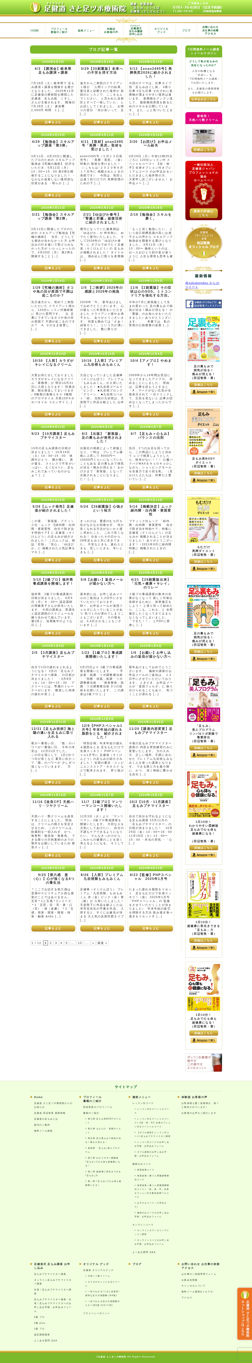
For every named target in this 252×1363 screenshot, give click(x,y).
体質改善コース (146, 1170)
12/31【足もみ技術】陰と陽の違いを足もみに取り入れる (53, 732)
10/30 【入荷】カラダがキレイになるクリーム (53, 362)
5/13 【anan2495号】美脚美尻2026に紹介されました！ (151, 72)
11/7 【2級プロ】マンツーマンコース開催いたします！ (102, 805)
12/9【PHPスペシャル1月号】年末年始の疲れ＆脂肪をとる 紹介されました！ (102, 731)
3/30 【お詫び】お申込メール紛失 (151, 143)
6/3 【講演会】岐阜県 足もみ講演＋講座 (55, 70)
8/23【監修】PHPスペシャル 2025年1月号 (151, 876)
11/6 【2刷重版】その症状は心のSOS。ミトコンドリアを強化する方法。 (151, 291)
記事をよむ (53, 122)
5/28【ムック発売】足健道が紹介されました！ (53, 508)
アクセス (186, 1297)
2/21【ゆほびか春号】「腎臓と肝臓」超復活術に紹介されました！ (102, 218)
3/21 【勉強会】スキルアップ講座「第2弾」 (53, 216)
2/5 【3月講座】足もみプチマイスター (53, 654)
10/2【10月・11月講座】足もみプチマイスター (150, 803)
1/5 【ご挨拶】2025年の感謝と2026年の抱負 (102, 289)
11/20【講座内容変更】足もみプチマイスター (151, 730)
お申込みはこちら (203, 99)
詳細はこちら (204, 149)
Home (38, 1097)
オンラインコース (143, 1224)
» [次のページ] (93, 943)
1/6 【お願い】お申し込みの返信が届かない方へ (151, 654)
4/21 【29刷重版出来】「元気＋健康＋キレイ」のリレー (151, 583)
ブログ (137, 1264)
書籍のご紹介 (91, 1113)
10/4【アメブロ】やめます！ (150, 362)
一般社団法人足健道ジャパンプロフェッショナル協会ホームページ (203, 172)
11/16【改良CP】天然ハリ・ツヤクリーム (53, 803)
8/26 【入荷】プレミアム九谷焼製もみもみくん (102, 876)
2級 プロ (39, 1317)
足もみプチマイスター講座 (50, 1274)
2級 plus (40, 1323)
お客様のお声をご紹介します (198, 1113)
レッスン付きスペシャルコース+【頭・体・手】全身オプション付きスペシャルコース (152, 1123)
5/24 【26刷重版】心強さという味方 (102, 508)
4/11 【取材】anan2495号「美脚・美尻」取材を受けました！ (102, 145)
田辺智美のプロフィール (98, 1107)
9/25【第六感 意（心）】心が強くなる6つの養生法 (53, 878)
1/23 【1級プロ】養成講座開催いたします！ (102, 654)
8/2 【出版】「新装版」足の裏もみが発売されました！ (102, 437)
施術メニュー (141, 1097)
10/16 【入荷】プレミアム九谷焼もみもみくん (102, 362)
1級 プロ (39, 1328)
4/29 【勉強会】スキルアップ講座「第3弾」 (53, 143)
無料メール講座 (43, 1131)
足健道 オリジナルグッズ (98, 1270)
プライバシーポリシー (96, 1313)
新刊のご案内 (42, 1125)
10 (80, 943)
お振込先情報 (189, 1280)
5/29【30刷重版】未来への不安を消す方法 (102, 70)
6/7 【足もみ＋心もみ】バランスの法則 (151, 435)
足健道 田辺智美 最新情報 (50, 1113)
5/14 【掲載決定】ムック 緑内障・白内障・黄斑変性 (153, 510)
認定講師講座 (42, 1334)
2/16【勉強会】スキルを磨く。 (150, 216)
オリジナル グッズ (96, 1264)
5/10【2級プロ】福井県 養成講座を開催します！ (55, 581)
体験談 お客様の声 (194, 1097)
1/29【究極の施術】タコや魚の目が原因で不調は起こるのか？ (53, 291)
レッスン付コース (143, 1103)
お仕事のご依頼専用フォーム (198, 1274)
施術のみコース (141, 1164)
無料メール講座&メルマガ (197, 1291)
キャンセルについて (193, 1285)
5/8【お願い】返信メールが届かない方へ (102, 581)
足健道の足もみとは (46, 1119)
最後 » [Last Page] (102, 943)
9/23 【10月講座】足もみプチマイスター (53, 435)
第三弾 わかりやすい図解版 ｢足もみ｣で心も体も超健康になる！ (102, 1162)
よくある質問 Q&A (144, 1252)
